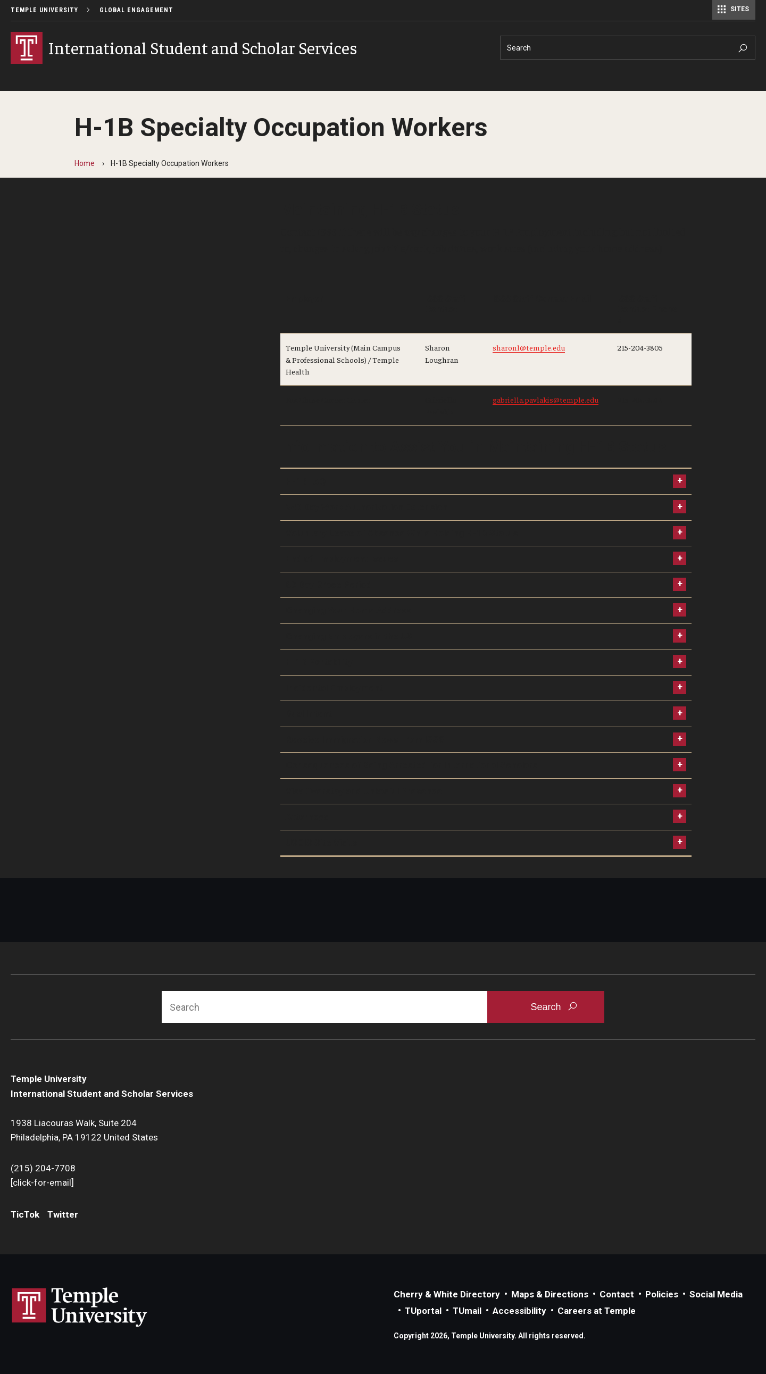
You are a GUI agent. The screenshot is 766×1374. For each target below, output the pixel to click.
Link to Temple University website (80, 1307)
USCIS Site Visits (321, 842)
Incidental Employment (334, 687)
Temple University (44, 10)
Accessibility (519, 1310)
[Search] (627, 48)
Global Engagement (136, 10)
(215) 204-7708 (43, 1168)
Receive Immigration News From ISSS (365, 739)
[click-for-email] (42, 1182)
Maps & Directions (549, 1294)
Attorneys (307, 816)
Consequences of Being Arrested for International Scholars (411, 765)
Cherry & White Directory (447, 1294)
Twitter (62, 1214)
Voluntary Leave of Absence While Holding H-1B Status (402, 533)
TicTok (25, 1214)
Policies (661, 1294)
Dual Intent (309, 713)
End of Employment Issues (342, 558)
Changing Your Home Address (348, 610)
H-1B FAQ (306, 481)
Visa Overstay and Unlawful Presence (364, 791)
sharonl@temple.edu (529, 347)
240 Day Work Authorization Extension (366, 507)
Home (84, 163)
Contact (617, 1294)
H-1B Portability (319, 661)
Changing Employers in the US (349, 636)
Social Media (716, 1294)
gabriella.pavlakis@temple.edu (545, 399)
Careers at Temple (596, 1310)
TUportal (423, 1310)
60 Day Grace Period (328, 584)
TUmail (467, 1310)
